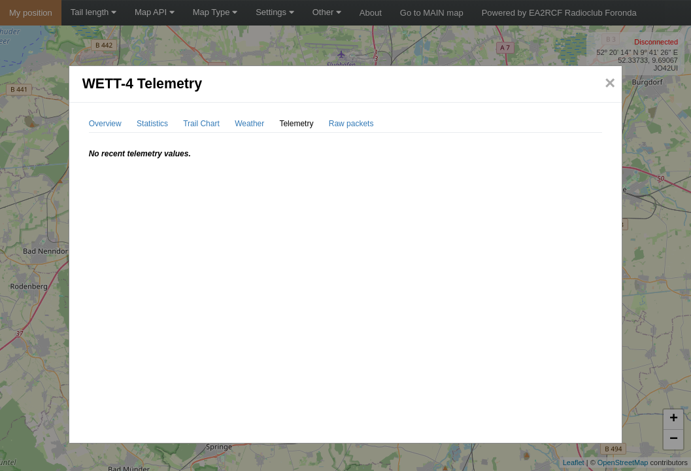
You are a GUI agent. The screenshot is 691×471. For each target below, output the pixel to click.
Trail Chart (201, 123)
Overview (105, 123)
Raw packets (351, 123)
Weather (249, 123)
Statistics (152, 123)
